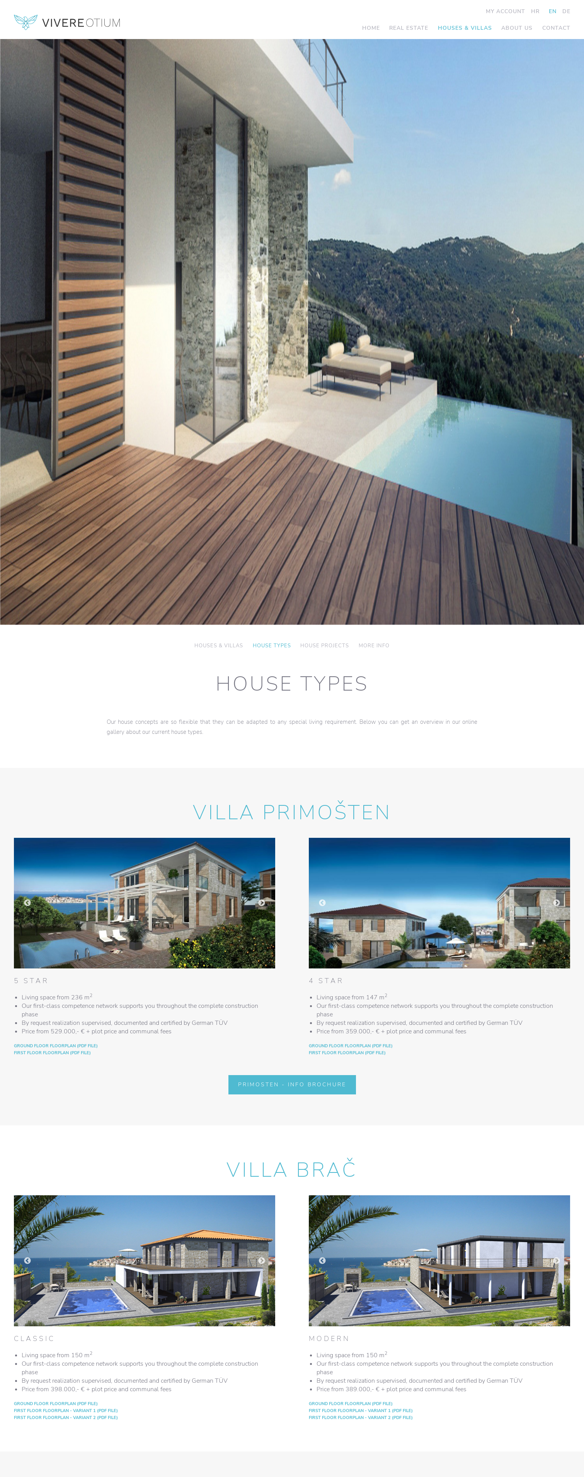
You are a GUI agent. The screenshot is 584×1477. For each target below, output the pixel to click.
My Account (505, 11)
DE (566, 11)
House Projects (324, 646)
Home (371, 28)
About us (517, 28)
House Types (272, 646)
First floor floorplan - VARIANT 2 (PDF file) (66, 1418)
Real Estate (408, 28)
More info (374, 646)
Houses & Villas (465, 28)
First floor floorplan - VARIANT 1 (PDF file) (66, 1411)
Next (262, 903)
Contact (556, 28)
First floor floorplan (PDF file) (52, 1053)
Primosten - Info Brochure (292, 1084)
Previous (27, 903)
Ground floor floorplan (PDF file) (56, 1046)
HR (535, 11)
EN (553, 11)
